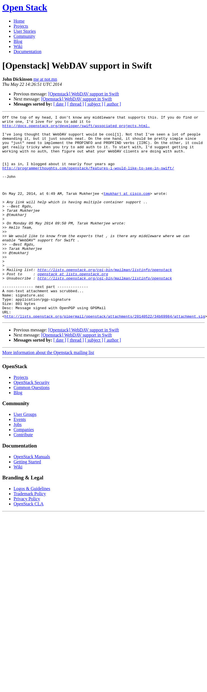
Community (24, 36)
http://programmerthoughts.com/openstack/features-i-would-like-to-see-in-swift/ (88, 179)
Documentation (28, 51)
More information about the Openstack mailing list (48, 393)
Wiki (18, 46)
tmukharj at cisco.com (127, 209)
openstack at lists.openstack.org (73, 306)
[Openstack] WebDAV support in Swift (83, 93)
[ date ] (59, 104)
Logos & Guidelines (32, 529)
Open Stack (24, 7)
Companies (24, 470)
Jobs (17, 465)
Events (20, 460)
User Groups (25, 455)
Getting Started (27, 502)
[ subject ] (94, 104)
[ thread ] (75, 104)
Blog (18, 41)
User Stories (25, 31)
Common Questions (32, 428)
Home (19, 21)
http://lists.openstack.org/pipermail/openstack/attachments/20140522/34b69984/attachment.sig (105, 356)
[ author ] (112, 104)
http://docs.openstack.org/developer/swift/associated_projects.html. (76, 128)
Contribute (23, 475)
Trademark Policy (30, 534)
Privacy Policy (27, 539)
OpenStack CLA (28, 544)
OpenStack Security (32, 423)
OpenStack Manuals (32, 497)
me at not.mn (45, 79)
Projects (21, 26)
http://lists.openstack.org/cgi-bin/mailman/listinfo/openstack (105, 301)
